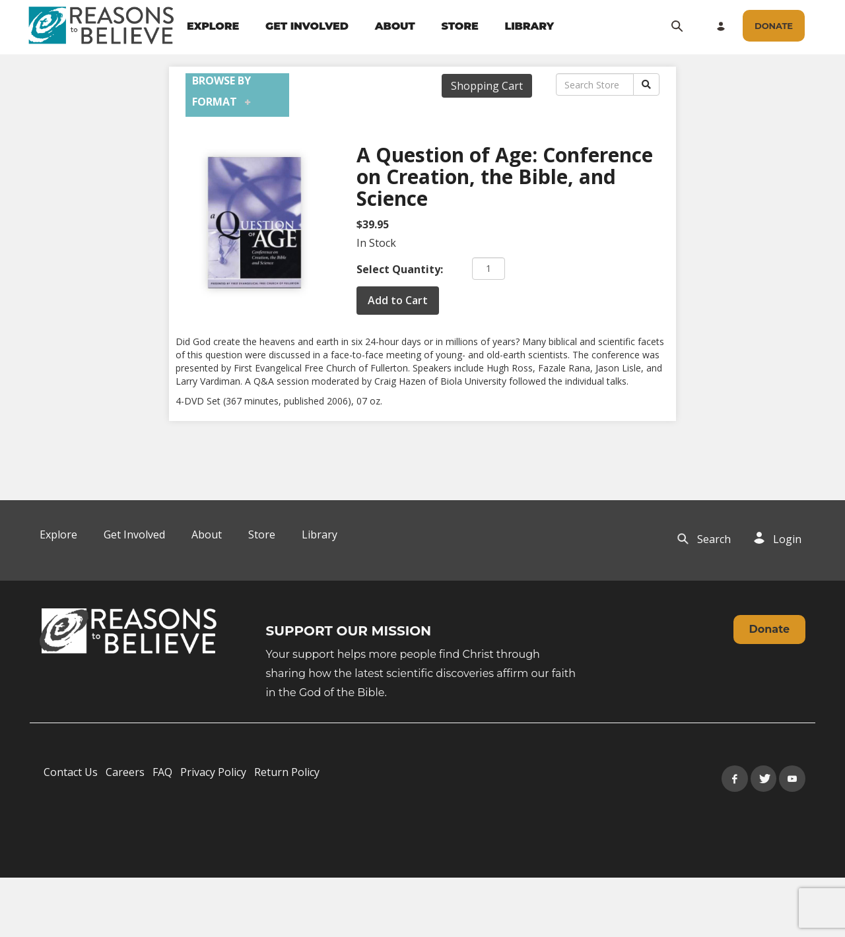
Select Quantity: (399, 269)
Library (319, 534)
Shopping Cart (487, 85)
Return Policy (287, 772)
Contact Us (71, 772)
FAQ (162, 772)
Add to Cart (398, 300)
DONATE (774, 25)
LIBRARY (530, 26)
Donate (769, 629)
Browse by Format (221, 91)
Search (714, 539)
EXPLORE (213, 26)
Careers (125, 772)
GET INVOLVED (307, 26)
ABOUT (395, 26)
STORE (459, 26)
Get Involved (134, 534)
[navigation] (370, 26)
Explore (58, 534)
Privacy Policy (213, 772)
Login (787, 539)
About (206, 534)
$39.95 (372, 224)
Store (261, 534)
